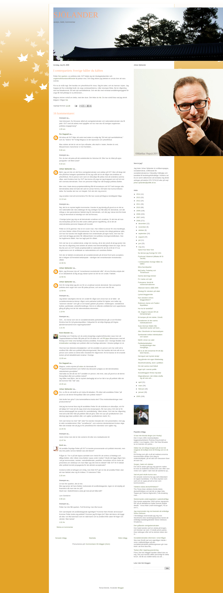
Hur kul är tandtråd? (145, 308)
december (142, 224)
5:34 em (62, 164)
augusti (141, 237)
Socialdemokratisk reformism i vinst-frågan (150, 538)
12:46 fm (62, 263)
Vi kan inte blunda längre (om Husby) (148, 436)
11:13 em (62, 199)
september (142, 233)
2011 (138, 204)
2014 (138, 194)
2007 (138, 217)
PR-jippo (106, 338)
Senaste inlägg (61, 538)
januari (141, 392)
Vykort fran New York (146, 250)
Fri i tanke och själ (145, 279)
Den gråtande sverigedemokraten (146, 526)
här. (100, 97)
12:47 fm (62, 440)
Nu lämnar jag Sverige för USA (149, 253)
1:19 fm (62, 312)
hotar (71, 341)
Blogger (121, 588)
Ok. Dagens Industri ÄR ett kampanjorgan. (148, 313)
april (140, 382)
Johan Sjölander (65, 169)
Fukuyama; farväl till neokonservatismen (146, 283)
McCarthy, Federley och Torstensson (147, 271)
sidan (81, 366)
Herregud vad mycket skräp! (148, 356)
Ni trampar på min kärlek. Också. (150, 317)
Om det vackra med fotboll (148, 366)
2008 (138, 214)
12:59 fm (62, 291)
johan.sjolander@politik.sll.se (145, 183)
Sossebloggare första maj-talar (149, 373)
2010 (138, 207)
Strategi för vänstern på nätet (149, 291)
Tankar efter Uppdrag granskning (146, 550)
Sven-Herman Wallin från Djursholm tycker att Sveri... (149, 327)
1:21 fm (62, 328)
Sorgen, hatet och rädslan (143, 464)
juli (139, 240)
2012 (138, 201)
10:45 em (62, 384)
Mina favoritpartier (145, 267)
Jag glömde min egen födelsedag (150, 359)
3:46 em (62, 499)
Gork (61, 445)
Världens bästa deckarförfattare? (146, 487)
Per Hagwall (64, 134)
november (142, 227)
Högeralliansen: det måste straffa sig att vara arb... (150, 377)
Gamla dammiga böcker (147, 276)
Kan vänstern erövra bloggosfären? (145, 299)
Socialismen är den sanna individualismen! (148, 322)
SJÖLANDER (75, 14)
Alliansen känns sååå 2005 (148, 288)
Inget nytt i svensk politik (147, 369)
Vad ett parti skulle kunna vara (145, 475)
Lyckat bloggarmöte (145, 294)
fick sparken (62, 76)
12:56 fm (62, 277)
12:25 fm (62, 429)
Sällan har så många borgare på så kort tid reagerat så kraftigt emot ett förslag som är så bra (151, 450)
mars (140, 386)
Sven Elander (64, 333)
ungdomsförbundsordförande (64, 78)
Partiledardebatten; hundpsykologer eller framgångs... (147, 345)
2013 (138, 197)
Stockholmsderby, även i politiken (150, 363)
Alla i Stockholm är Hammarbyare (150, 331)
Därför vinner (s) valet (146, 340)
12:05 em (62, 358)
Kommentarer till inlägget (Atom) (98, 544)
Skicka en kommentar (65, 527)
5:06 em (62, 150)
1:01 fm (62, 522)
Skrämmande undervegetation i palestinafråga (151, 499)
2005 (138, 396)
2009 (138, 211)
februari (141, 389)
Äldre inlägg (122, 538)
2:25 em (62, 476)
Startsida (92, 538)
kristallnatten (64, 343)
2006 (138, 221)
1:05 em (62, 129)
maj (140, 247)
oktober (141, 230)
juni (140, 243)
